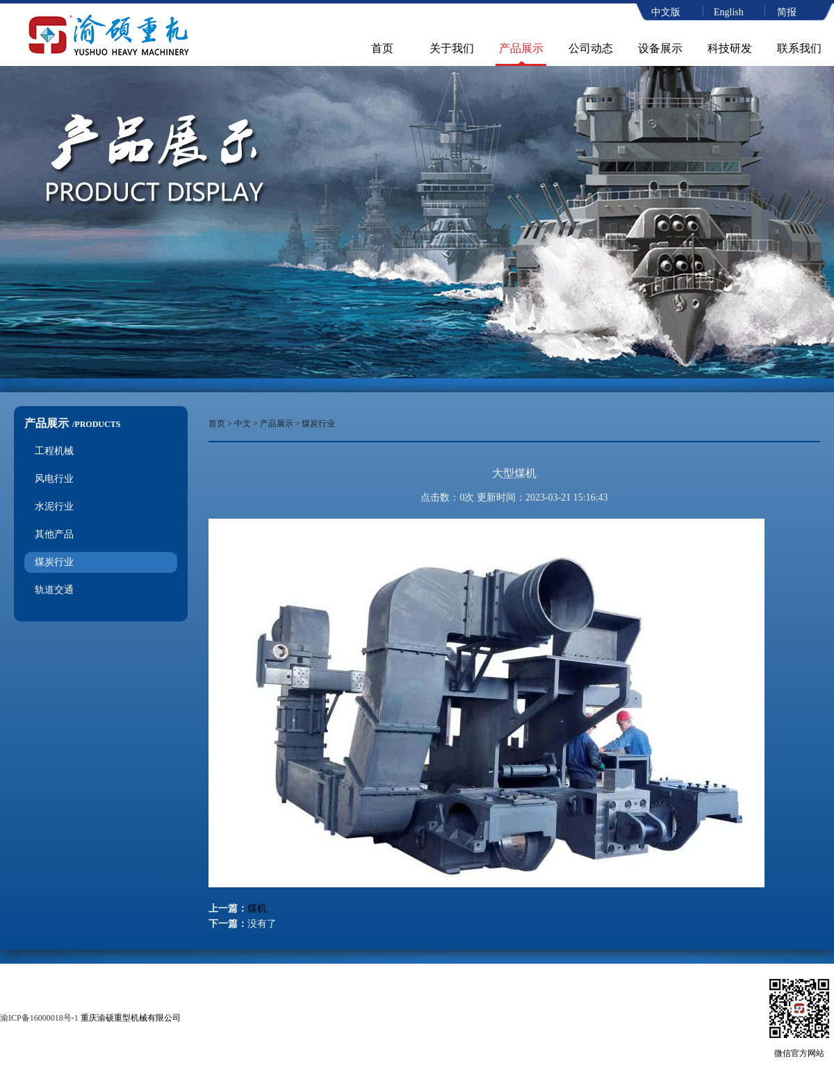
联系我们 (799, 48)
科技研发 (730, 48)
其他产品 (54, 534)
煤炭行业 (54, 562)
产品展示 (521, 48)
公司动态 (591, 48)
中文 (242, 423)
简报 (786, 12)
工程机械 (54, 451)
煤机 (257, 908)
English (729, 12)
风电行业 (54, 479)
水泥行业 (54, 506)
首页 (382, 48)
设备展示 (660, 48)
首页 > (221, 423)
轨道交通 (54, 590)
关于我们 (452, 48)
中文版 (665, 12)
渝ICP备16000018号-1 (39, 1018)
